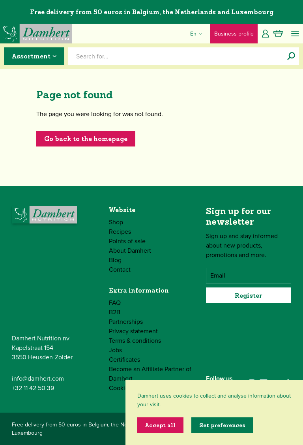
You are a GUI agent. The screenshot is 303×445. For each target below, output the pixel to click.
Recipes (120, 231)
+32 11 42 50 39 (33, 387)
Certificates (124, 359)
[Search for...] (291, 56)
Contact (120, 269)
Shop (116, 222)
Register (248, 295)
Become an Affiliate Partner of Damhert (150, 373)
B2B (114, 312)
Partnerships (126, 321)
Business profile (234, 34)
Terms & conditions (135, 340)
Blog (115, 260)
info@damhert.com (38, 378)
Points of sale (127, 241)
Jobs (115, 350)
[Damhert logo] (36, 33)
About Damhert (130, 250)
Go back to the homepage (85, 138)
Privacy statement (133, 331)
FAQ (115, 302)
